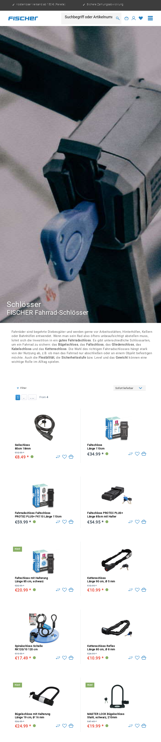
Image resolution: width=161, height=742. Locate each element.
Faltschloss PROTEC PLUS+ (105, 514)
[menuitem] (150, 18)
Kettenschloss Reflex (101, 647)
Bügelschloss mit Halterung (32, 715)
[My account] (133, 18)
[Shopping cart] (126, 18)
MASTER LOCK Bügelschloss (105, 715)
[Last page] (32, 397)
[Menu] (150, 18)
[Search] (117, 18)
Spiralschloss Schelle (29, 647)
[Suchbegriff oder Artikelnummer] (89, 17)
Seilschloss (23, 446)
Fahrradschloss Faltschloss (38, 514)
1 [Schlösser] (18, 397)
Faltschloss (96, 446)
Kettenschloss (101, 579)
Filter (21, 388)
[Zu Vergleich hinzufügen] (58, 456)
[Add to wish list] (64, 456)
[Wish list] (141, 18)
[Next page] (24, 397)
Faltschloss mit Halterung (31, 579)
